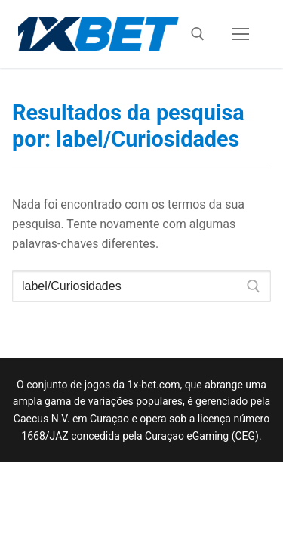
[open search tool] (198, 34)
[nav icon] (241, 34)
